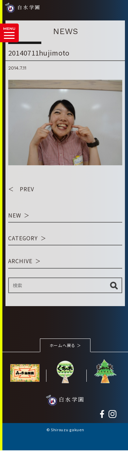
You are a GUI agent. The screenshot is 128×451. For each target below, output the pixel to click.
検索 (114, 285)
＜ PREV (21, 189)
